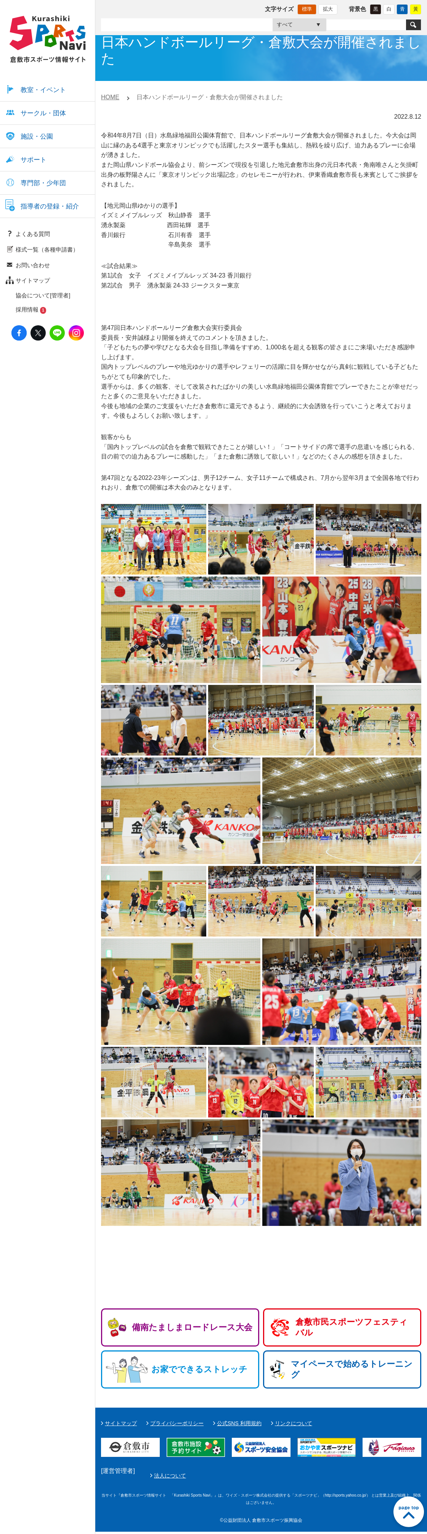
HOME (110, 97)
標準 (307, 9)
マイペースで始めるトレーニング (352, 1369)
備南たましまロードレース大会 (192, 1327)
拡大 (328, 9)
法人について (350, 1476)
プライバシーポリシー (177, 1423)
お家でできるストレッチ (199, 1369)
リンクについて (293, 1423)
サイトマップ (121, 1423)
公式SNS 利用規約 (239, 1423)
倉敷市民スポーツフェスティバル (351, 1327)
